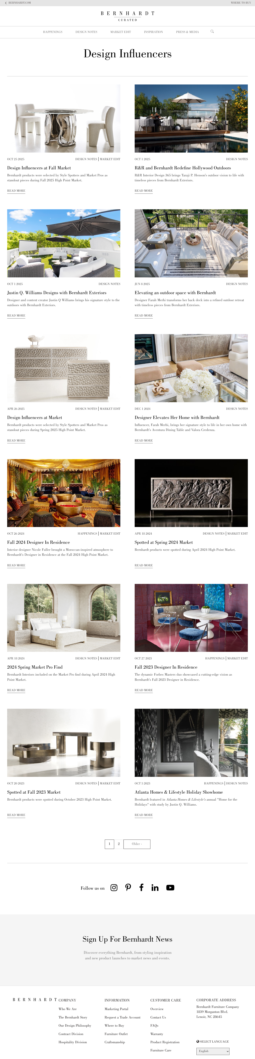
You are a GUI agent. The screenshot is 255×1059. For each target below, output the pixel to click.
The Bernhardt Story (73, 1017)
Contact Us (158, 1017)
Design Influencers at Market (34, 418)
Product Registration (164, 1042)
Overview (157, 1009)
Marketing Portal (116, 1009)
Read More (16, 191)
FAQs (154, 1026)
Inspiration (153, 32)
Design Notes (86, 32)
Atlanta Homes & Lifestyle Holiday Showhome (179, 792)
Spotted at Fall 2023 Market (34, 792)
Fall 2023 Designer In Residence (166, 667)
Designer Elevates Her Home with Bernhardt (177, 418)
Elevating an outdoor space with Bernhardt (175, 293)
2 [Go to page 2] (119, 844)
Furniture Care (160, 1050)
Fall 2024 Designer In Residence (38, 542)
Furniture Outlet (116, 1034)
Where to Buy (114, 1026)
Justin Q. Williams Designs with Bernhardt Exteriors (56, 293)
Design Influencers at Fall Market (39, 168)
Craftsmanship (115, 1042)
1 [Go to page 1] (109, 844)
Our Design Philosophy (75, 1026)
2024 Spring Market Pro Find (35, 667)
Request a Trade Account (122, 1017)
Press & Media (187, 32)
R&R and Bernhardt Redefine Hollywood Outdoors (183, 168)
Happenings (52, 32)
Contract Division (71, 1034)
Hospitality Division (73, 1042)
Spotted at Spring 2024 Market (164, 542)
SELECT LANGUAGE (212, 1042)
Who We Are (68, 1009)
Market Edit (120, 32)
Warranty (156, 1034)
